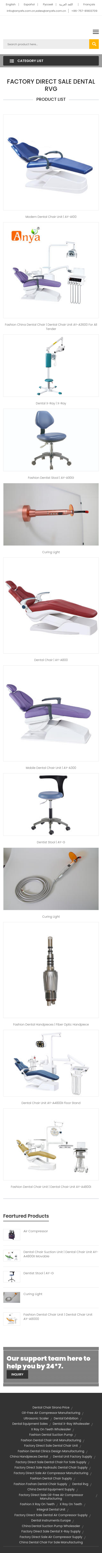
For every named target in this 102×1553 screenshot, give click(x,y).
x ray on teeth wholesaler (51, 1429)
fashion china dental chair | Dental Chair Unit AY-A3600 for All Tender (51, 326)
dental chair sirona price (51, 1407)
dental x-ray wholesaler (71, 1424)
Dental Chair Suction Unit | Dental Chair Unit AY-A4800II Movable (60, 1254)
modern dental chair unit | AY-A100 (50, 217)
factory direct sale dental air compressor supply (51, 1515)
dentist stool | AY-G (51, 842)
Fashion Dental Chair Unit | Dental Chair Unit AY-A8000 (57, 1316)
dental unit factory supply (72, 1456)
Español (29, 4)
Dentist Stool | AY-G (38, 1273)
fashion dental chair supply (51, 1478)
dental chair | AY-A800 (51, 660)
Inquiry (17, 1374)
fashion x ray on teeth (37, 1504)
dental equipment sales (30, 1424)
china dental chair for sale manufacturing (51, 1542)
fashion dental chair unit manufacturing (51, 1440)
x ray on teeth (71, 1504)
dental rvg (80, 1484)
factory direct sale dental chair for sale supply (51, 1462)
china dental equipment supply (51, 1489)
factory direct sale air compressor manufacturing (51, 1473)
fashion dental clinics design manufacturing (51, 1451)
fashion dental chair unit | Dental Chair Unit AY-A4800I (51, 1187)
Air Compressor (35, 1231)
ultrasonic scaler (36, 1418)
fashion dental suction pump (51, 1434)
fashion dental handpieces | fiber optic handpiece (51, 1024)
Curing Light (51, 552)
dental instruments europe (51, 1520)
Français (89, 4)
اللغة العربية (66, 4)
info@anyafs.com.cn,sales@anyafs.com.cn (36, 11)
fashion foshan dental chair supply (40, 1484)
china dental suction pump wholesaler (51, 1526)
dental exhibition (66, 1418)
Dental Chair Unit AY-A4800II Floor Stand (51, 1103)
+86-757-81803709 (84, 11)
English (11, 4)
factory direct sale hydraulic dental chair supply (51, 1467)
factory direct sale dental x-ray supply (51, 1531)
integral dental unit (51, 1509)
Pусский (48, 4)
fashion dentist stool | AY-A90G (51, 478)
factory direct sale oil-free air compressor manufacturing (51, 1497)
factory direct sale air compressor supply (51, 1537)
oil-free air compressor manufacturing (51, 1413)
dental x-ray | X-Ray (51, 403)
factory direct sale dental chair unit (51, 1445)
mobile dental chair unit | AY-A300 (51, 768)
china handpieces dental (29, 1456)
